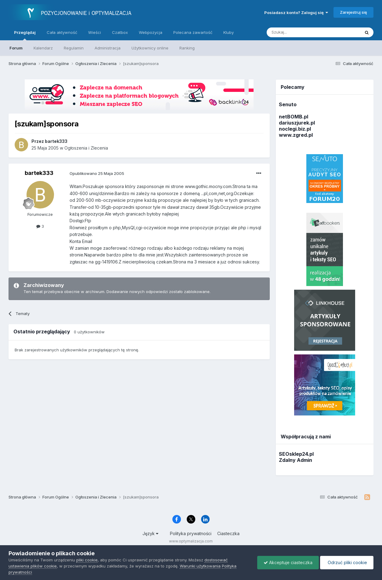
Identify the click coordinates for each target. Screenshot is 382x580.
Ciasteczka (228, 533)
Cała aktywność (62, 32)
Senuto (288, 104)
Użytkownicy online (150, 47)
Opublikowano (97, 173)
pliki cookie (87, 559)
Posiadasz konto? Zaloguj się (296, 12)
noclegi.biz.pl (295, 129)
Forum (16, 47)
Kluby (228, 32)
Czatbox (120, 32)
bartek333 (39, 173)
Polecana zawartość (192, 32)
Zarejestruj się (353, 12)
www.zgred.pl (296, 135)
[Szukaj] (298, 32)
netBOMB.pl (293, 117)
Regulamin (74, 47)
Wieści (94, 32)
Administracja (108, 47)
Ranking (187, 47)
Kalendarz (43, 47)
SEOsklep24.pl (296, 454)
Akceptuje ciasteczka (288, 562)
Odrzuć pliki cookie (346, 562)
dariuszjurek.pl (297, 123)
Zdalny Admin (295, 460)
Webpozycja (150, 32)
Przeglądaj (25, 35)
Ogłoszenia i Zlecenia (86, 147)
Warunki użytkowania (200, 566)
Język (150, 533)
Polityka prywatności (190, 533)
